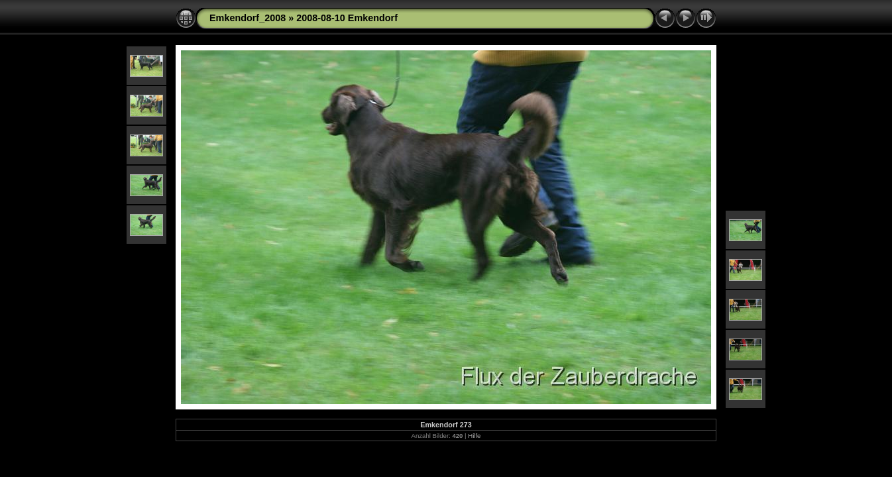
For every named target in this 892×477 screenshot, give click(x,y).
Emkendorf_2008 (247, 18)
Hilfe (474, 435)
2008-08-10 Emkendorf (347, 18)
